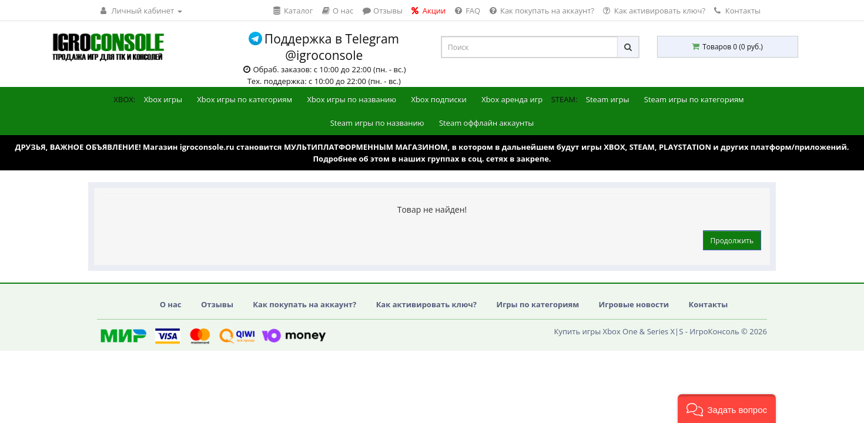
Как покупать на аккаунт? (304, 304)
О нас (171, 304)
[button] (727, 408)
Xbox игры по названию (351, 99)
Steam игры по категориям (694, 99)
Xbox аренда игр (511, 99)
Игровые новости (634, 304)
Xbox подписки (438, 99)
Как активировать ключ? (426, 304)
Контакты (737, 10)
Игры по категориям (537, 304)
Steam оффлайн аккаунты (486, 123)
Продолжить (732, 241)
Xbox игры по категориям (244, 99)
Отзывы (217, 304)
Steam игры (607, 99)
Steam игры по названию (377, 123)
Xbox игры (163, 99)
